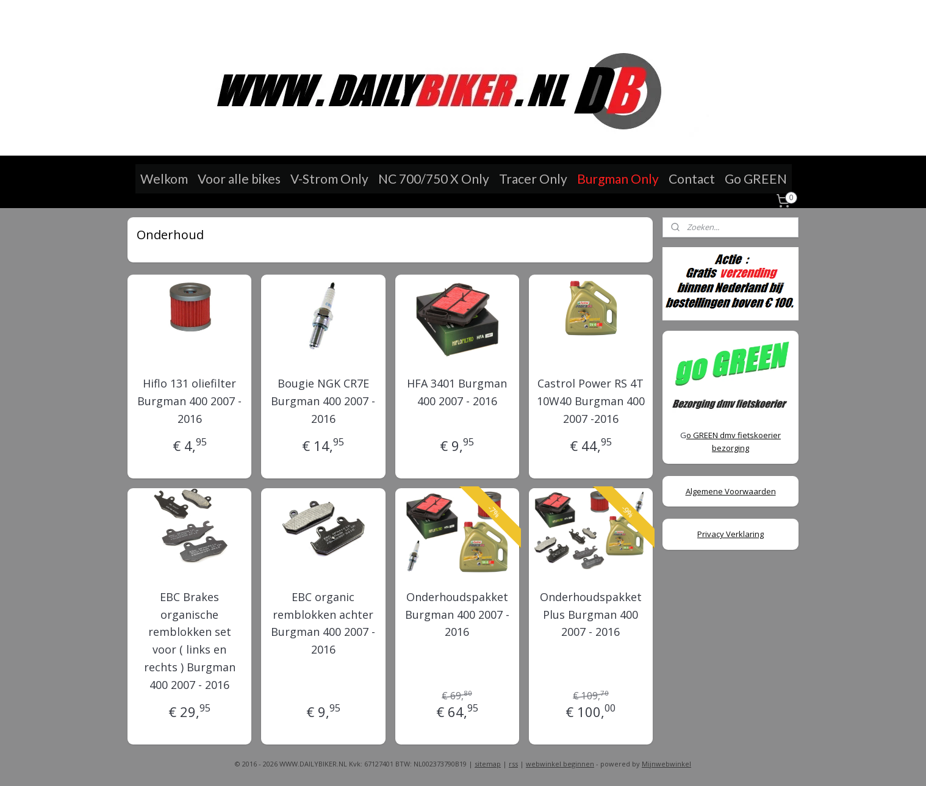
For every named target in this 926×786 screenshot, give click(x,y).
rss (513, 763)
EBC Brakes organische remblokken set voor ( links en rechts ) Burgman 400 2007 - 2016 (189, 641)
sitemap (488, 763)
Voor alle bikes (239, 178)
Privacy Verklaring (730, 533)
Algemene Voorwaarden (731, 491)
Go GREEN (756, 178)
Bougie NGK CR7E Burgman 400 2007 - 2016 (323, 401)
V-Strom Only (329, 178)
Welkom (164, 178)
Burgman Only (618, 178)
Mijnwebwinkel (666, 763)
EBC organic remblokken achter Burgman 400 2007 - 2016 (323, 623)
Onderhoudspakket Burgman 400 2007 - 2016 (456, 615)
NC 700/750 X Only (433, 178)
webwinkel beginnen (560, 763)
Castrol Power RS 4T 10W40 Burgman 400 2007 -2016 (591, 401)
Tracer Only (533, 178)
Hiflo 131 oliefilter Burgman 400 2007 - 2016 (189, 401)
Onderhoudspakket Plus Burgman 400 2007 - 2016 (591, 615)
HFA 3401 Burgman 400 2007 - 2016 (457, 392)
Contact (692, 178)
